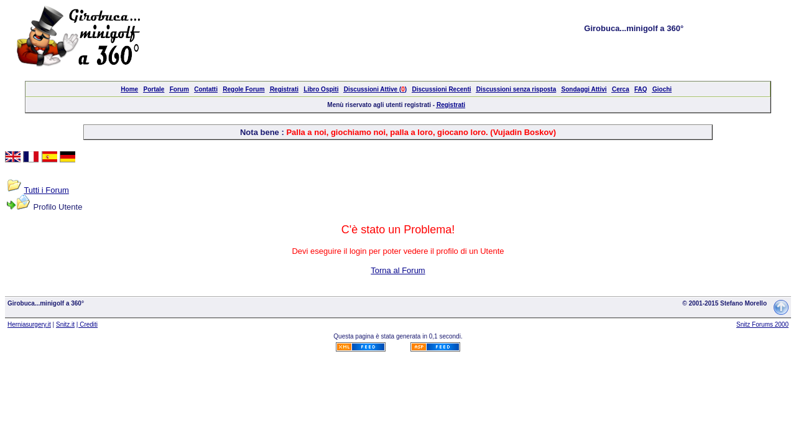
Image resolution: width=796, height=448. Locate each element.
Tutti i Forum (46, 190)
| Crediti (87, 324)
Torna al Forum (398, 270)
